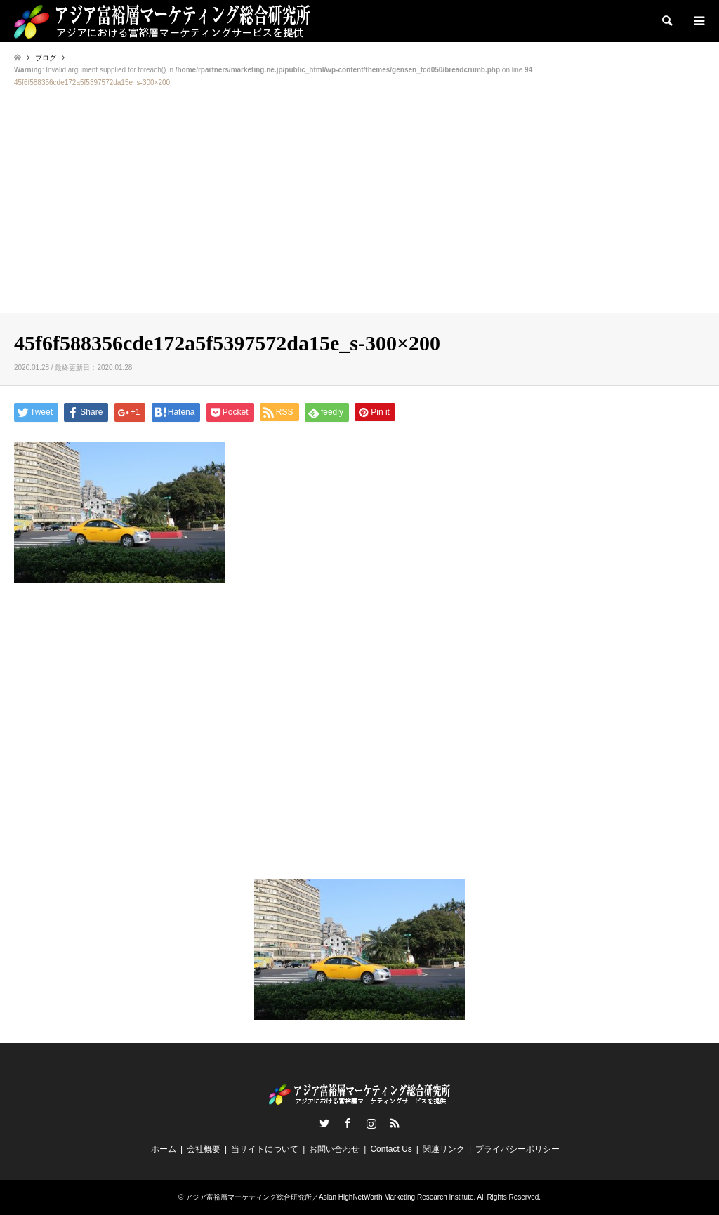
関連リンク (444, 1149)
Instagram (371, 1123)
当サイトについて (264, 1149)
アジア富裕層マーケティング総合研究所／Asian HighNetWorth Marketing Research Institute (329, 1197)
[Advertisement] (359, 207)
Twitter (324, 1123)
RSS (395, 1123)
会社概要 (203, 1149)
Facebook (347, 1123)
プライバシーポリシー (517, 1149)
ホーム (163, 1149)
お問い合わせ (334, 1149)
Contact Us (390, 1149)
